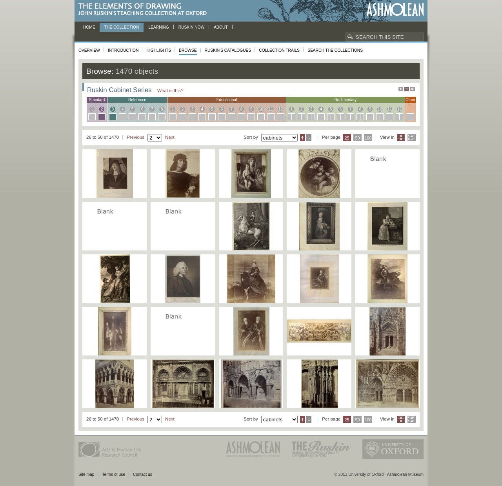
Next (170, 137)
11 (271, 109)
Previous (135, 137)
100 (368, 138)
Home (89, 27)
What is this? (170, 90)
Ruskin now (191, 27)
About (220, 27)
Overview (89, 50)
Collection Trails (279, 50)
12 (280, 109)
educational (226, 100)
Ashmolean (395, 9)
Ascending (302, 137)
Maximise (400, 89)
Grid (401, 137)
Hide (412, 89)
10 (261, 109)
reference (137, 100)
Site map (86, 474)
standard (97, 100)
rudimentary (346, 100)
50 (357, 138)
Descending (308, 137)
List (411, 137)
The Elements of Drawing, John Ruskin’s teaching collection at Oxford (144, 9)
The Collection (121, 27)
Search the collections (335, 50)
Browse (188, 50)
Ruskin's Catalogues (228, 50)
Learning (158, 27)
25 (347, 138)
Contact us (142, 474)
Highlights (158, 50)
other (410, 100)
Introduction (123, 50)
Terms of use (113, 474)
